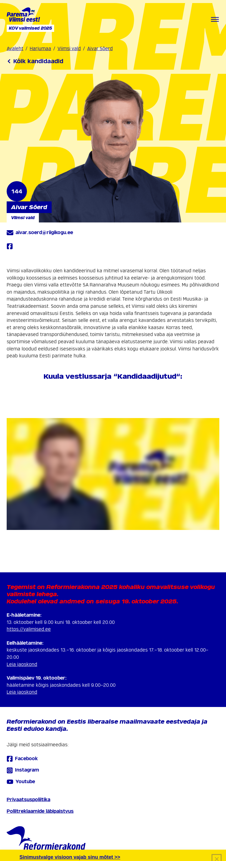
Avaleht (15, 48)
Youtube (21, 782)
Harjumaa (40, 48)
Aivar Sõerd (100, 48)
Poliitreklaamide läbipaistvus (40, 811)
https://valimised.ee (29, 629)
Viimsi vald (69, 48)
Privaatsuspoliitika (28, 799)
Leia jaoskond (22, 664)
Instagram (23, 770)
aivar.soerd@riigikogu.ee (40, 232)
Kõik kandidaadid (35, 61)
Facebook (22, 758)
